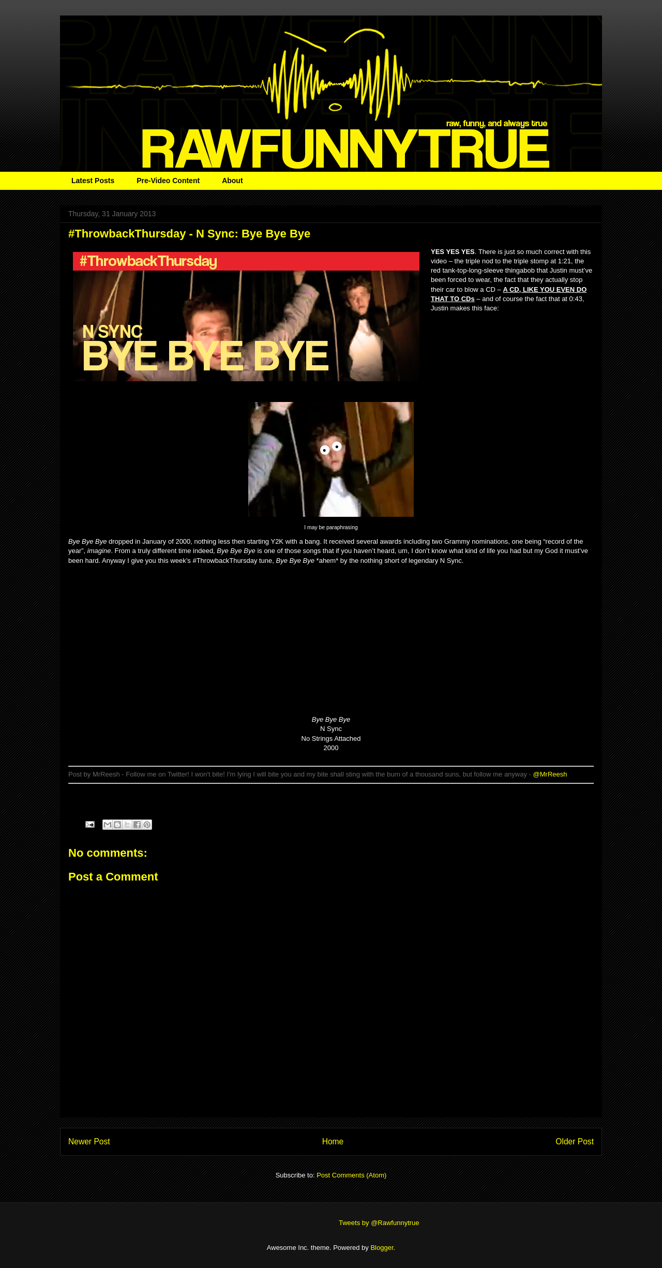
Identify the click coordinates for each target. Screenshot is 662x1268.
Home (333, 1141)
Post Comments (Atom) (351, 1175)
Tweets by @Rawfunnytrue (379, 1223)
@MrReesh (550, 774)
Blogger (381, 1247)
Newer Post (89, 1141)
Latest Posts (92, 180)
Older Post (574, 1141)
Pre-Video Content (168, 180)
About (232, 180)
